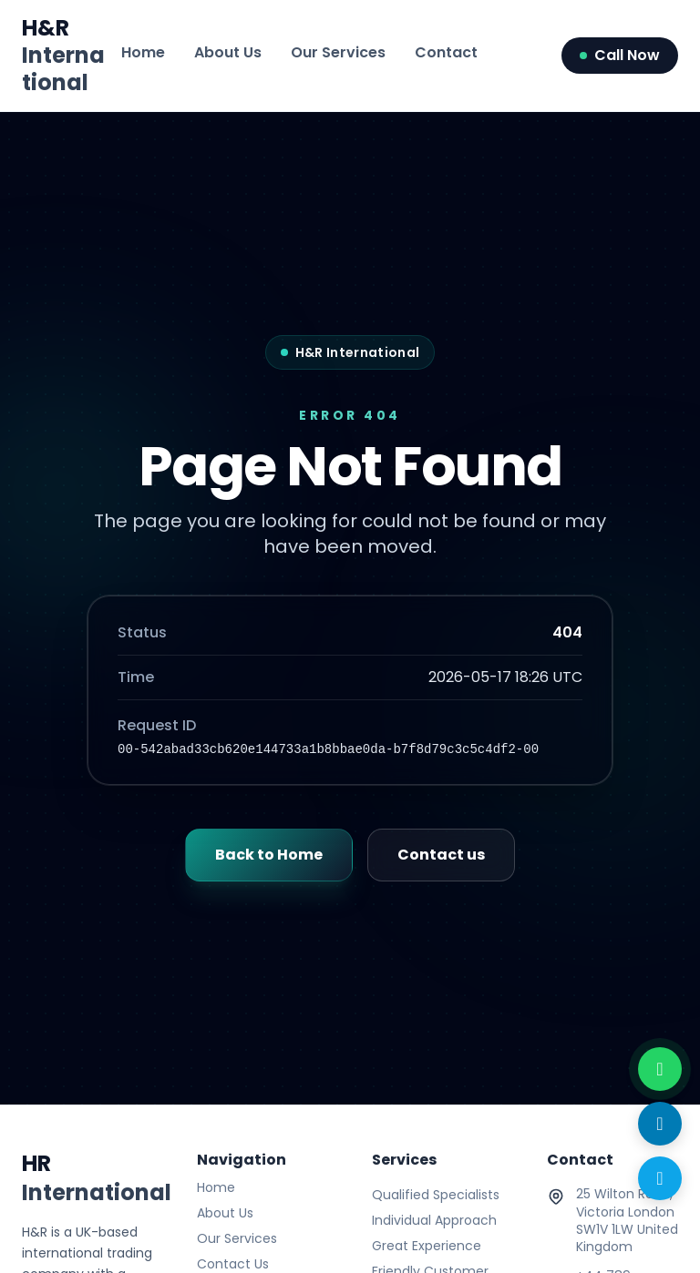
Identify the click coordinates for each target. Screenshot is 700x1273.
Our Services (338, 52)
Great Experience (426, 1246)
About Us (228, 52)
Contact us (441, 854)
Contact (446, 52)
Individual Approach (434, 1220)
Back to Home (269, 854)
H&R (63, 56)
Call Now (620, 55)
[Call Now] (660, 1178)
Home (143, 52)
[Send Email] (660, 1124)
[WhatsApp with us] (660, 1069)
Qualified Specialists (435, 1195)
